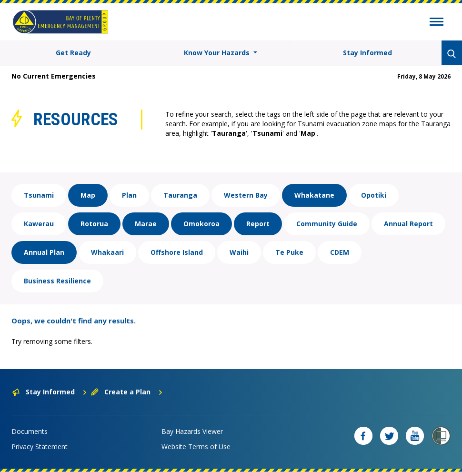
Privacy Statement (39, 446)
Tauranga (180, 195)
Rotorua (94, 223)
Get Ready (73, 52)
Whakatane (314, 195)
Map (87, 195)
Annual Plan (44, 252)
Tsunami (39, 195)
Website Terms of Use (196, 446)
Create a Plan (127, 391)
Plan (129, 195)
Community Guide (326, 223)
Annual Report (408, 223)
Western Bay (246, 195)
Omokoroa (201, 223)
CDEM (339, 252)
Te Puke (289, 252)
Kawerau (39, 223)
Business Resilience (57, 280)
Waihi (239, 252)
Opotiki (373, 195)
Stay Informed (367, 52)
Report (258, 223)
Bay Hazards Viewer (192, 431)
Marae (146, 223)
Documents (29, 431)
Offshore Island (177, 252)
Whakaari (107, 252)
